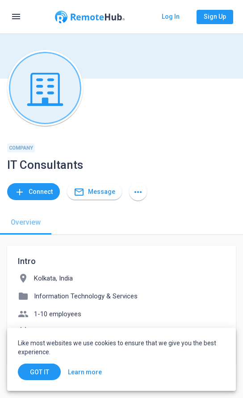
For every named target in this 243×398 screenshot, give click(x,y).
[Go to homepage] (89, 17)
